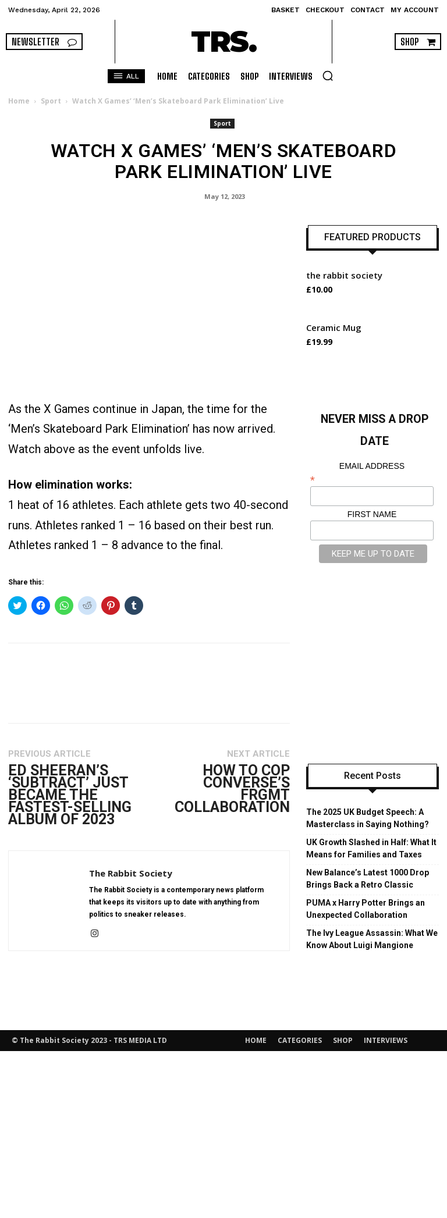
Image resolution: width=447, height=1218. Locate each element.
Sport (51, 101)
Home (19, 101)
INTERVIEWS (385, 1040)
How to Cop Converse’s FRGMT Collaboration (232, 788)
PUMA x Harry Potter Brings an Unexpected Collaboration (365, 909)
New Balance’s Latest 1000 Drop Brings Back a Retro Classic (367, 878)
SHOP (343, 1040)
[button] (327, 75)
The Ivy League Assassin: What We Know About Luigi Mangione (372, 939)
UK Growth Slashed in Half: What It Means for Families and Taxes (371, 848)
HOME (256, 1040)
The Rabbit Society (130, 873)
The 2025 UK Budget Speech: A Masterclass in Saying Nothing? (367, 818)
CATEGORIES (300, 1040)
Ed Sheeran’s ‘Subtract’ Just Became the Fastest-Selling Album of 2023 (70, 794)
